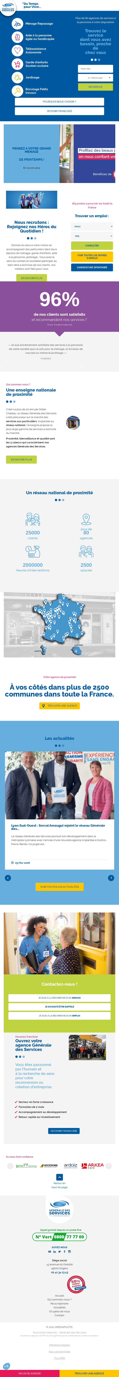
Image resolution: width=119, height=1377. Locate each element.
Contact (59, 1315)
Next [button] (81, 367)
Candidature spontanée (92, 267)
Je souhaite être (59, 1006)
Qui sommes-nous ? (59, 1299)
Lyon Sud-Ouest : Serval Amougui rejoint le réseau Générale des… (58, 827)
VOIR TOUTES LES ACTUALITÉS (59, 886)
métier (44, 245)
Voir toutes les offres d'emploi (92, 257)
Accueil (59, 1295)
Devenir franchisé (64, 1130)
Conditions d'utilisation (89, 1336)
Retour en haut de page (59, 1185)
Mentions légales (59, 1345)
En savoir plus (31, 167)
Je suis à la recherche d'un (59, 998)
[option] (45, 351)
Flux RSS (59, 1358)
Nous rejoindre (59, 1303)
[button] (6, 1366)
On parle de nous (59, 1311)
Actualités (59, 1307)
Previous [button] (8, 878)
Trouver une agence (62, 705)
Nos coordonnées (59, 1351)
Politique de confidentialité (67, 1336)
